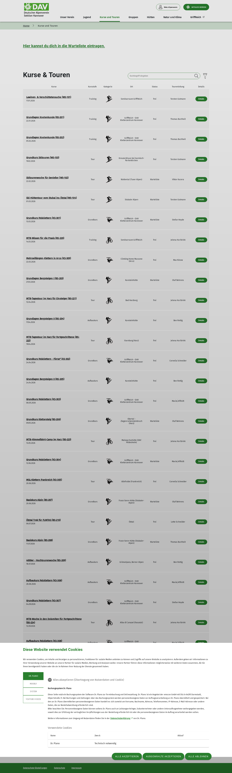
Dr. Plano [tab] (33, 676)
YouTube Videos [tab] (33, 699)
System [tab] (33, 691)
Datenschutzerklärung (120, 718)
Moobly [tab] (33, 684)
